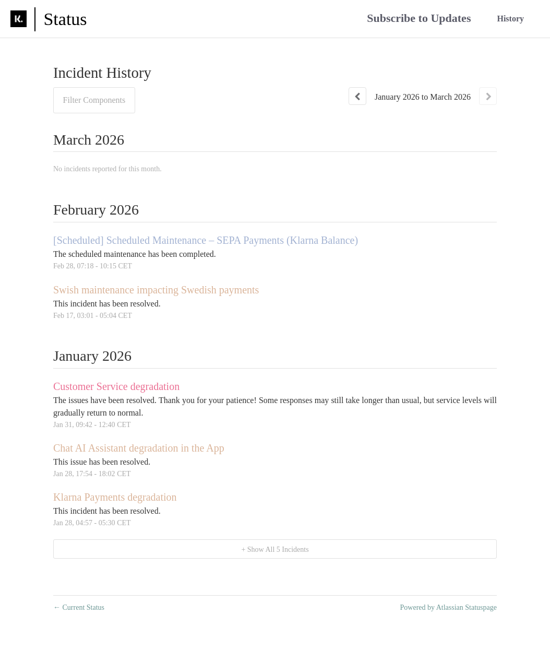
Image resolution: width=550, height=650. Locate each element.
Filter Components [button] (94, 100)
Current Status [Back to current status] (78, 607)
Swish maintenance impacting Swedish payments (156, 290)
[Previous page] (357, 96)
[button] (419, 19)
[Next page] (488, 96)
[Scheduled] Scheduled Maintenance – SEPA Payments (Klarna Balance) (205, 240)
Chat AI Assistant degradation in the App (138, 448)
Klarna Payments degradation (115, 497)
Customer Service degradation (116, 386)
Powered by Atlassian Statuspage (448, 607)
